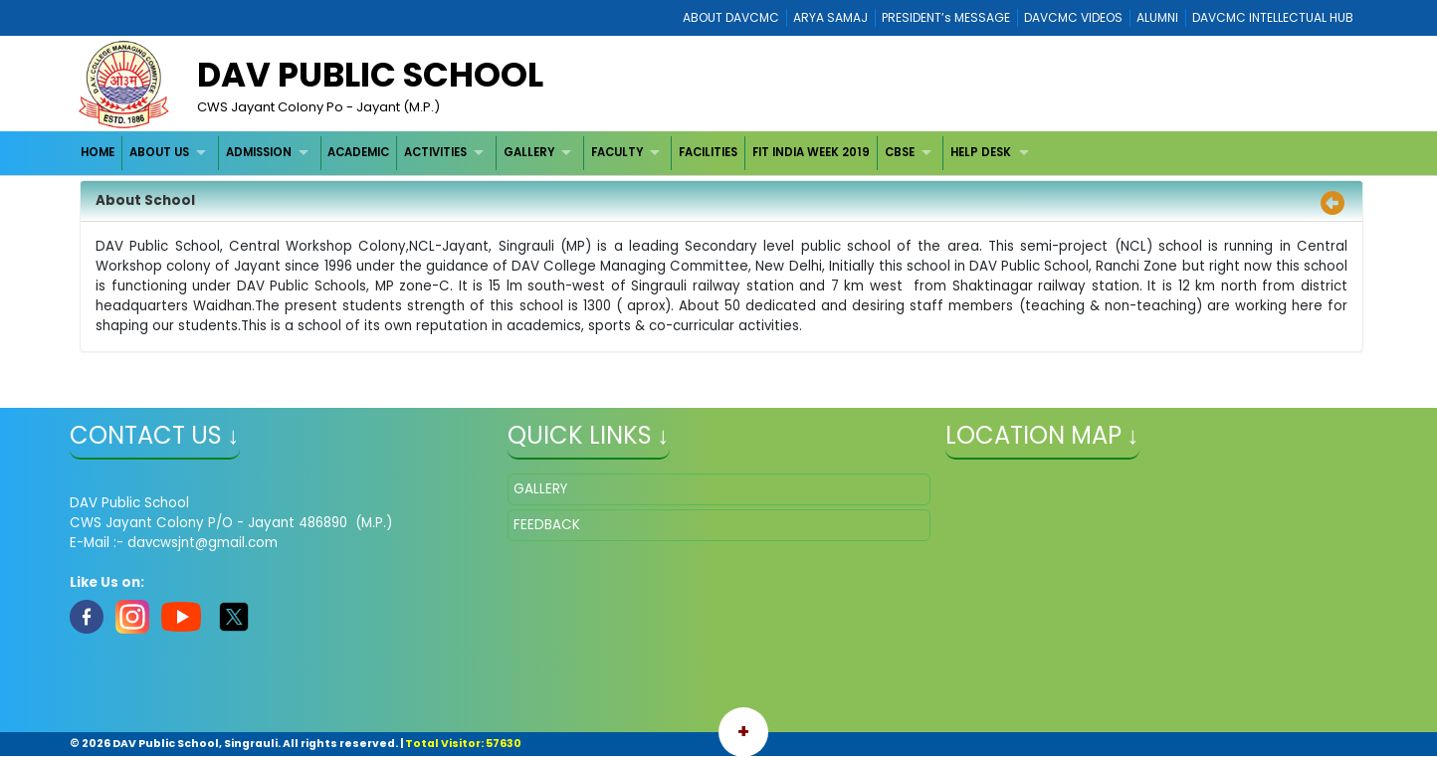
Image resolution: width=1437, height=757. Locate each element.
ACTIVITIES (435, 152)
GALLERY (529, 152)
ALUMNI (1157, 17)
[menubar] (558, 152)
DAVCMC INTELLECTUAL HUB (1272, 17)
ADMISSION (259, 152)
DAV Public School (370, 74)
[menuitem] (99, 152)
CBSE (900, 152)
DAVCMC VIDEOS (1073, 17)
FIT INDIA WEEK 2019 (811, 152)
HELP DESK (980, 152)
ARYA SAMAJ (830, 17)
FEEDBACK (546, 524)
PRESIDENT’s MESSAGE (946, 17)
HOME (97, 152)
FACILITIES (708, 152)
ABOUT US (159, 152)
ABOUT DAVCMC (731, 17)
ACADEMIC (358, 152)
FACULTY (617, 152)
